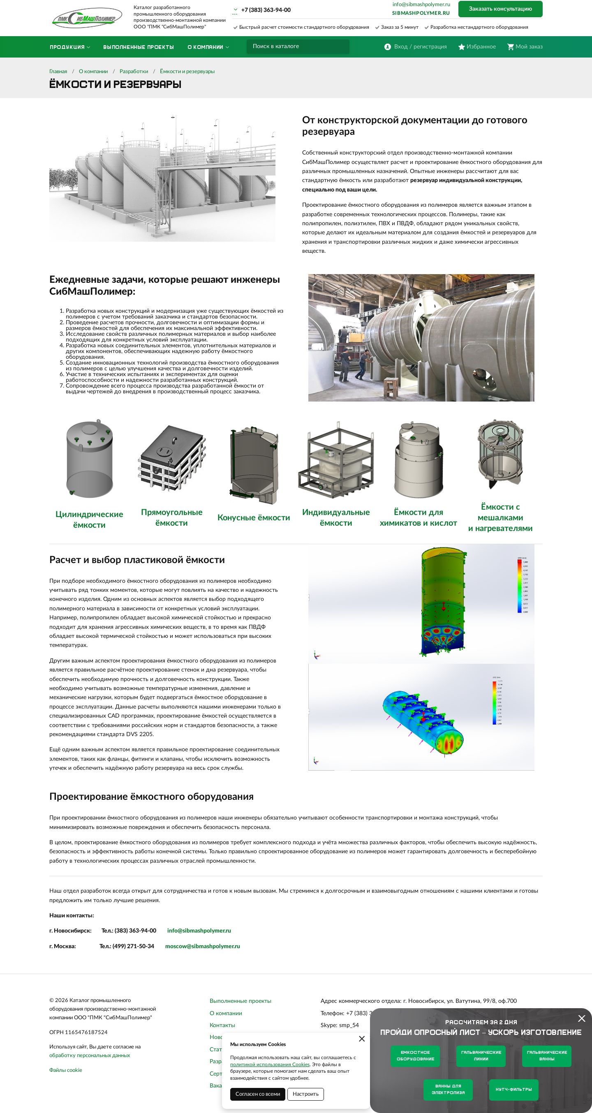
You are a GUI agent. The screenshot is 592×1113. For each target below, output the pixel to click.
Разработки (134, 71)
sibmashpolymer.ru (421, 13)
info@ (175, 931)
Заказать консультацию (500, 9)
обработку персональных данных (89, 1055)
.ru (227, 931)
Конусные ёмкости (253, 518)
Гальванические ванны (547, 1056)
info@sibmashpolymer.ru (421, 4)
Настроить (306, 1094)
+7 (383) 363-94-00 (266, 10)
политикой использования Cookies (270, 1064)
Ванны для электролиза (448, 1089)
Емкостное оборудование (415, 1056)
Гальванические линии (481, 1056)
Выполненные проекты (240, 1001)
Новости (221, 1037)
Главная (58, 71)
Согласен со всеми (258, 1094)
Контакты (222, 1025)
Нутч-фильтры (514, 1090)
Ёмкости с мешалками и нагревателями (500, 518)
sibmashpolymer (203, 931)
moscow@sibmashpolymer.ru (202, 946)
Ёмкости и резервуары (187, 71)
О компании (93, 71)
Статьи (219, 1050)
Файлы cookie (65, 1070)
